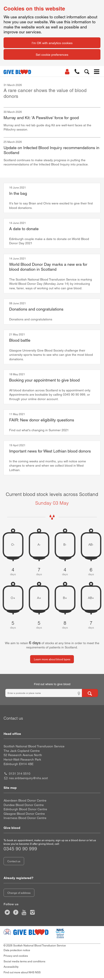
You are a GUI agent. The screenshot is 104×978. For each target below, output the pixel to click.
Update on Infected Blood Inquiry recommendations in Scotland (51, 150)
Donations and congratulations (36, 309)
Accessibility (11, 966)
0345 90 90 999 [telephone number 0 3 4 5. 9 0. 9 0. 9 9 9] (20, 848)
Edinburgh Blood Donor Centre (25, 809)
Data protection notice (17, 950)
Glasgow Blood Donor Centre (24, 813)
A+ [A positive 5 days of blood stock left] (39, 598)
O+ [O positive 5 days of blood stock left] (13, 598)
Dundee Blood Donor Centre (24, 805)
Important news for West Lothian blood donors (50, 451)
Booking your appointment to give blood (44, 380)
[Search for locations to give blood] (90, 693)
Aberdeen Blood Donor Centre (25, 800)
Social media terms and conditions (24, 961)
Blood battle (19, 340)
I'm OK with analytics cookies (52, 43)
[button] (77, 71)
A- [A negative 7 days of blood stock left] (39, 545)
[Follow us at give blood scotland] (32, 912)
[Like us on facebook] (16, 912)
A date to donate (24, 228)
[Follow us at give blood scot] (7, 912)
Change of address (19, 892)
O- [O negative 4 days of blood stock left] (13, 545)
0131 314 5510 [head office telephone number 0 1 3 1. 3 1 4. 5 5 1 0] (19, 773)
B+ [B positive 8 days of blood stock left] (65, 598)
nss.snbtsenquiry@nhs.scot (28, 778)
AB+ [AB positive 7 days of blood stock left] (91, 598)
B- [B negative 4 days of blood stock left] (65, 545)
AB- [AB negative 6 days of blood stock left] (91, 545)
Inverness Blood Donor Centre (25, 818)
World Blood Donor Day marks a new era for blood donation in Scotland (48, 267)
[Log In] (67, 71)
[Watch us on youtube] (24, 912)
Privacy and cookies (16, 955)
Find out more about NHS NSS (22, 972)
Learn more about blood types (52, 659)
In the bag (18, 193)
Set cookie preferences (52, 54)
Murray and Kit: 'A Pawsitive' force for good (41, 117)
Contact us (13, 861)
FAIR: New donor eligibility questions (41, 420)
